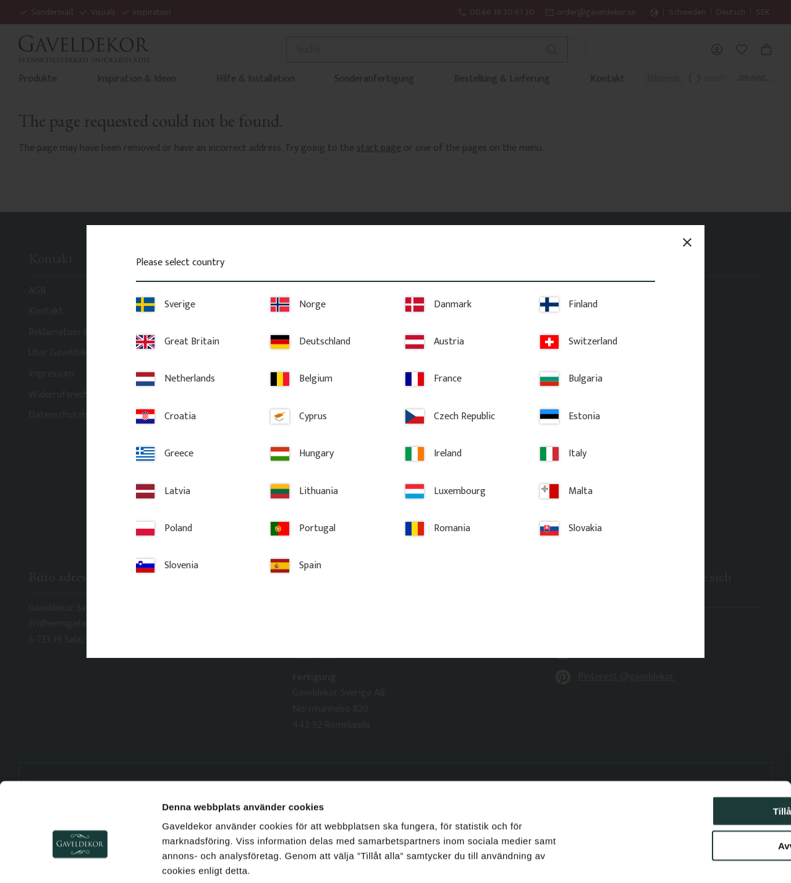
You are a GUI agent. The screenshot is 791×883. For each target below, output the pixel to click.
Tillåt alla (688, 749)
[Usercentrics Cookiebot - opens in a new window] (80, 859)
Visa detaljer (671, 858)
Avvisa (688, 784)
